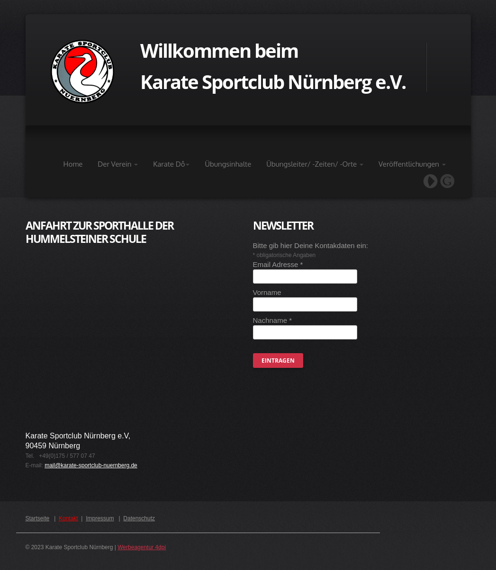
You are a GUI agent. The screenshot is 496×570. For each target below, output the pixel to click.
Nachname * (272, 320)
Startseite (38, 518)
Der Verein (118, 164)
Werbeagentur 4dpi (141, 547)
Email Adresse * (278, 264)
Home (73, 164)
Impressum (100, 518)
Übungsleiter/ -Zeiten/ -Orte (314, 164)
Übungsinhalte (228, 164)
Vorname (267, 292)
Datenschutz (139, 518)
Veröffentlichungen (412, 164)
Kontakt (68, 518)
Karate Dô (171, 164)
